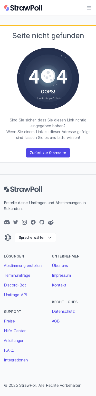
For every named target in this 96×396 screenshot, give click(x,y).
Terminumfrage (17, 275)
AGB (56, 321)
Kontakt (59, 285)
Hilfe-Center (15, 330)
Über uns (60, 265)
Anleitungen (14, 340)
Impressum (61, 275)
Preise (9, 321)
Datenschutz (63, 311)
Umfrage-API (15, 294)
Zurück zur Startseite (48, 153)
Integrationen (16, 360)
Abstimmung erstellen (23, 265)
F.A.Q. (9, 350)
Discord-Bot (15, 285)
